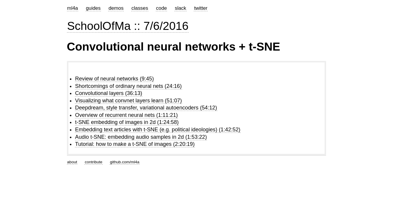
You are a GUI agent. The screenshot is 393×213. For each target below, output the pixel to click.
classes (139, 8)
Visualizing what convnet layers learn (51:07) (128, 101)
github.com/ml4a (124, 162)
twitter (200, 8)
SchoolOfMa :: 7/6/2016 (128, 26)
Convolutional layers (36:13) (108, 93)
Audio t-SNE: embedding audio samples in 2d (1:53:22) (141, 137)
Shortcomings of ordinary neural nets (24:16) (128, 86)
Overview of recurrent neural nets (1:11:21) (126, 115)
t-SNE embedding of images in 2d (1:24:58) (127, 122)
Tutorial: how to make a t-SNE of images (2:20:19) (135, 144)
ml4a (72, 8)
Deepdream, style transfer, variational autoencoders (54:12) (146, 108)
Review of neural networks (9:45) (114, 79)
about (72, 162)
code (161, 8)
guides (93, 8)
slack (180, 8)
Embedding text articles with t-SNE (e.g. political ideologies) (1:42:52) (157, 130)
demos (115, 8)
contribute (93, 162)
